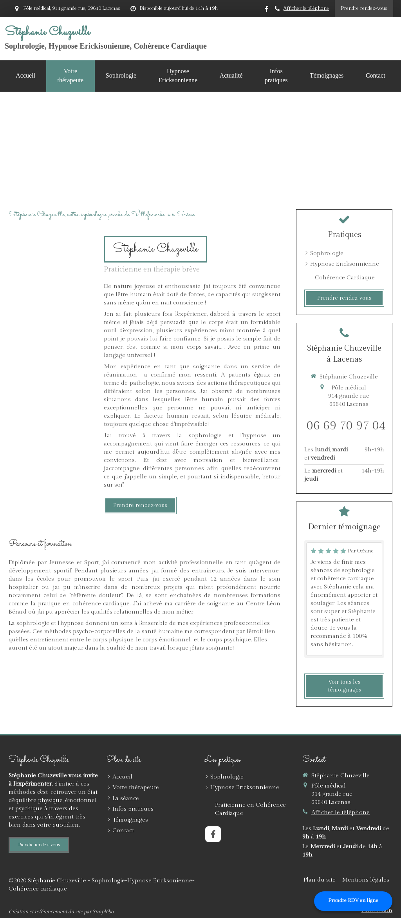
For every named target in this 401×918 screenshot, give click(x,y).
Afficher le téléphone (306, 8)
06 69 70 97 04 (346, 426)
